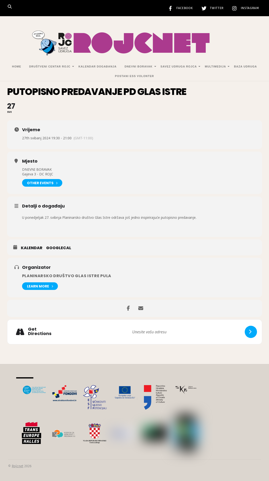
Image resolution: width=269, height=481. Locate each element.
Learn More (40, 286)
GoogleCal (58, 248)
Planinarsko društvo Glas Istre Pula (67, 276)
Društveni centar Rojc (49, 66)
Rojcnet (17, 466)
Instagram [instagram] (244, 8)
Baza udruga (245, 66)
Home (16, 66)
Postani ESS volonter (134, 76)
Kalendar (31, 248)
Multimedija (215, 66)
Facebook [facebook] (179, 8)
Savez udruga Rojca (179, 66)
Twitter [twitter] (211, 8)
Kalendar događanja (97, 66)
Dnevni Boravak (139, 66)
